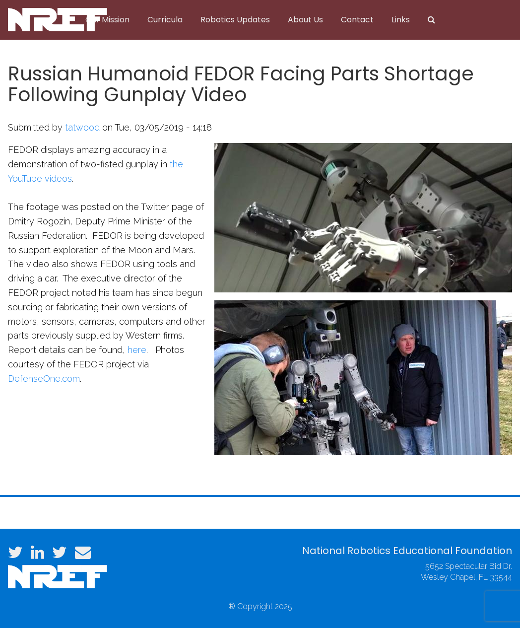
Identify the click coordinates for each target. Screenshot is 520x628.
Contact (357, 19)
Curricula (165, 19)
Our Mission (107, 19)
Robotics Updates (235, 19)
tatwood (82, 127)
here (137, 350)
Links (400, 19)
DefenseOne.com (44, 378)
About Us (305, 19)
